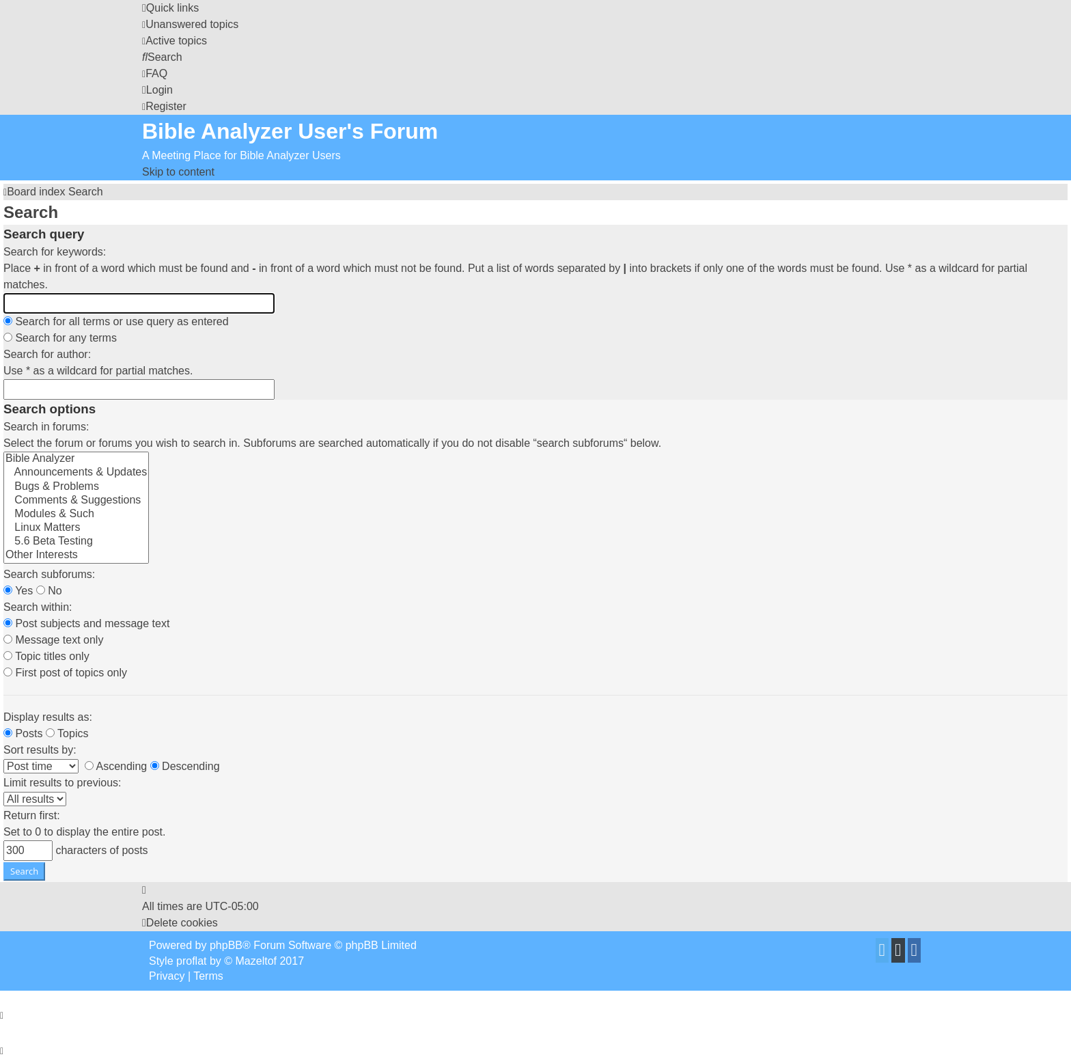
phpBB (226, 945)
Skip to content (178, 172)
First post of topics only (65, 672)
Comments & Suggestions (76, 501)
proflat (191, 961)
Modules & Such (76, 514)
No (49, 590)
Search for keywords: (54, 252)
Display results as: (47, 717)
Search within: (37, 607)
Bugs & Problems (76, 487)
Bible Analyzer (76, 459)
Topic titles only (46, 656)
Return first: (31, 815)
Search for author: (47, 354)
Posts (22, 733)
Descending (185, 766)
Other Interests (76, 555)
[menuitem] (190, 24)
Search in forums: (46, 426)
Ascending (116, 766)
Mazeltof (256, 961)
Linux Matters (76, 528)
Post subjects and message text (86, 623)
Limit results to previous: (62, 782)
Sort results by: (39, 750)
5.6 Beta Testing (76, 542)
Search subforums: (49, 574)
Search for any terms (60, 338)
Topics (67, 733)
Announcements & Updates (76, 473)
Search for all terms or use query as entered (116, 321)
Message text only (53, 640)
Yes (18, 590)
